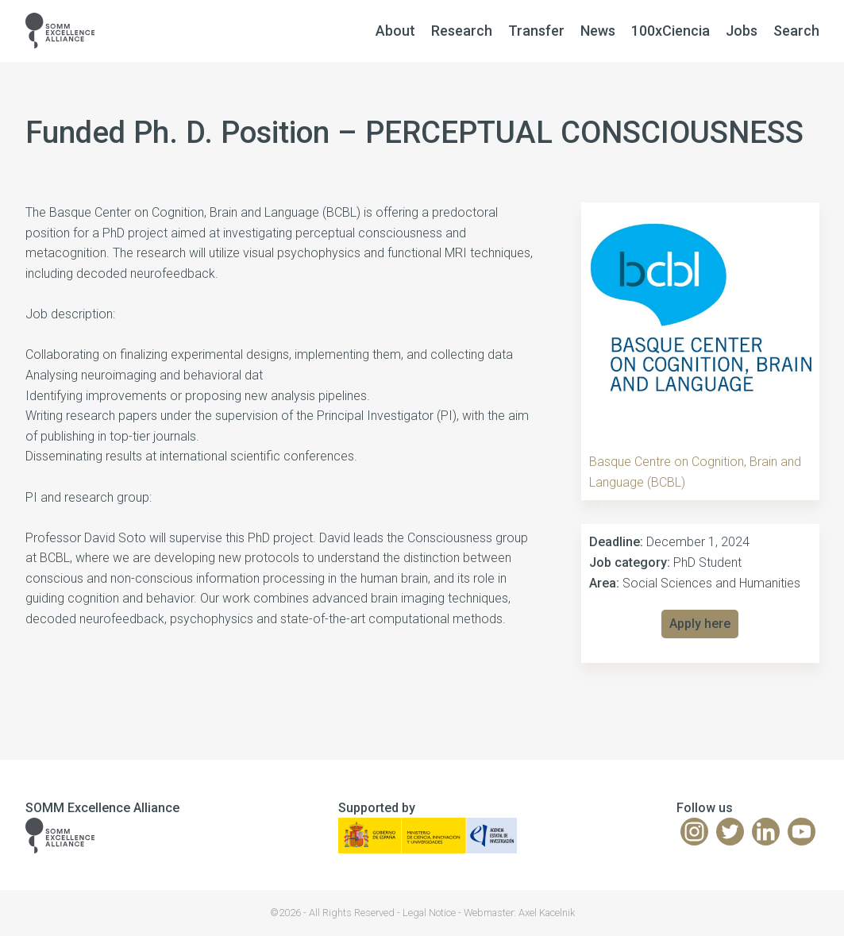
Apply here (699, 623)
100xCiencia (670, 30)
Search (796, 30)
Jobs (741, 30)
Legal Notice (429, 913)
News (597, 30)
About (395, 30)
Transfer (536, 30)
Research (461, 30)
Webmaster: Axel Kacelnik (519, 913)
